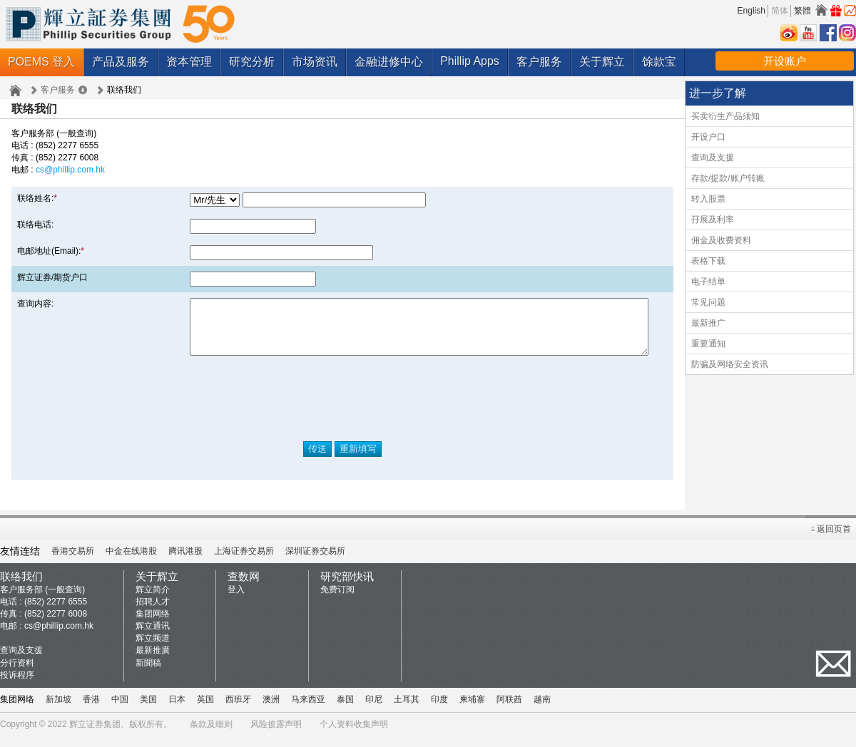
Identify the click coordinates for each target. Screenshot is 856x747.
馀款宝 (659, 62)
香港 (91, 710)
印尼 (373, 710)
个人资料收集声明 (354, 735)
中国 (119, 710)
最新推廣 (153, 661)
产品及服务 (120, 62)
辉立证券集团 (95, 735)
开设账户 (784, 61)
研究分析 (252, 62)
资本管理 (189, 62)
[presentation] (342, 409)
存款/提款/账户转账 (728, 178)
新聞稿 (148, 674)
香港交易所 (72, 562)
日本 (176, 710)
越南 (542, 710)
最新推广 (708, 323)
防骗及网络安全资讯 (729, 364)
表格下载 (708, 261)
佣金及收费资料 (721, 240)
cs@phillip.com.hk (70, 170)
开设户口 (708, 137)
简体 (779, 11)
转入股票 (708, 199)
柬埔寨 (472, 710)
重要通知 (708, 344)
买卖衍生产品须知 (725, 116)
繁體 (802, 11)
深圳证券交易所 (315, 562)
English (751, 11)
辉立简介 (153, 600)
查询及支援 (712, 158)
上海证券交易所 (244, 562)
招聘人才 (153, 612)
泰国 (345, 710)
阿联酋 (509, 710)
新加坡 (58, 710)
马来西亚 (308, 710)
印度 (439, 710)
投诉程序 (17, 686)
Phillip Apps (469, 61)
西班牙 (238, 710)
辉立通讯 (153, 637)
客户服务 (539, 62)
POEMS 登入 (41, 62)
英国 (205, 710)
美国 (148, 710)
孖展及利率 (712, 220)
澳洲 (271, 710)
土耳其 (406, 710)
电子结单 (708, 282)
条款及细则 (211, 735)
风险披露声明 (276, 735)
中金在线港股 (131, 562)
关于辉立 (602, 62)
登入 (236, 600)
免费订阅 (337, 600)
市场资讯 (314, 62)
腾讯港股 (185, 562)
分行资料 (17, 674)
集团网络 (153, 624)
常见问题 (708, 302)
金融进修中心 (389, 62)
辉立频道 (153, 649)
